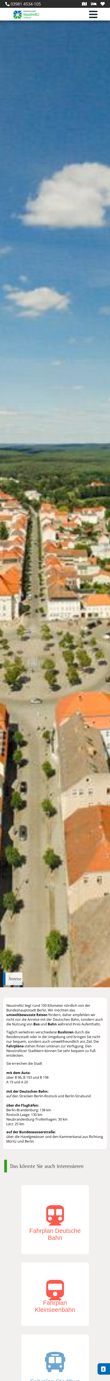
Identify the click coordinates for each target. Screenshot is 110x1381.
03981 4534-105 (23, 4)
